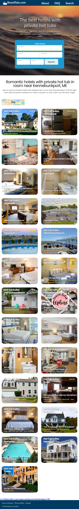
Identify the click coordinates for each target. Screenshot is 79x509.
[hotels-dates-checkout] (51, 55)
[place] (39, 48)
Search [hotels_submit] (51, 61)
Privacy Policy (19, 503)
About (45, 3)
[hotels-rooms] (23, 62)
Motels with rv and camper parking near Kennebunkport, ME (27, 499)
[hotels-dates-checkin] (28, 55)
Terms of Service (7, 503)
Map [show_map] (13, 102)
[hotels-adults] (37, 62)
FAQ (57, 3)
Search (69, 3)
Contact (28, 503)
